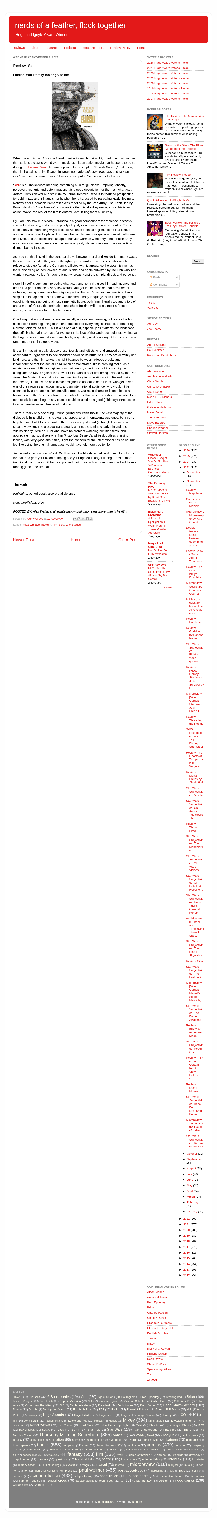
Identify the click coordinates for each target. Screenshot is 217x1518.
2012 (187, 1275)
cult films (132, 1449)
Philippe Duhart (157, 1353)
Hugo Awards (53, 1415)
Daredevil (104, 1405)
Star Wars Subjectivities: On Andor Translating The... (194, 809)
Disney (17, 1409)
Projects (70, 47)
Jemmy (152, 1338)
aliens (17, 1439)
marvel (101, 1465)
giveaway (194, 1454)
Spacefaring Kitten (159, 1369)
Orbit (139, 1425)
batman (172, 1439)
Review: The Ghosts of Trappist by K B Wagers (194, 759)
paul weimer (91, 1470)
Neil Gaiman (65, 1425)
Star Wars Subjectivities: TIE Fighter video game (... (194, 652)
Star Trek (94, 1429)
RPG (201, 1425)
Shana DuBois (156, 1364)
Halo (189, 1409)
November (193, 481)
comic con (133, 1445)
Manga (113, 1420)
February (193, 1202)
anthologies (94, 1439)
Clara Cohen (155, 391)
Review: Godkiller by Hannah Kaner (194, 633)
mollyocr (173, 1465)
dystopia (52, 1454)
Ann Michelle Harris (159, 376)
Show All (168, 588)
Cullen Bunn (159, 1401)
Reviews (19, 47)
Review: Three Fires (191, 827)
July (190, 1174)
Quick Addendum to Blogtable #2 (168, 200)
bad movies (151, 1439)
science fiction (45, 1475)
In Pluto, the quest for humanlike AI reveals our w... (194, 606)
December (193, 472)
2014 (187, 1264)
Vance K (152, 307)
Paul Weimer (155, 350)
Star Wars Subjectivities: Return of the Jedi (194, 1141)
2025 (187, 456)
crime (75, 1449)
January (192, 1211)
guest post (61, 1459)
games (161, 1454)
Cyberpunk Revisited (38, 1405)
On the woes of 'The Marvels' (194, 502)
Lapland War (36, 167)
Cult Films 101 (182, 1401)
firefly (120, 1454)
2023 (187, 467)
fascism (46, 524)
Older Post (128, 539)
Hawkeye (33, 1415)
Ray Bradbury (27, 1429)
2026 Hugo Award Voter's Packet (168, 62)
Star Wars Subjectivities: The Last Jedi (194, 972)
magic (85, 1465)
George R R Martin (167, 1409)
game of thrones (139, 1454)
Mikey (151, 1343)
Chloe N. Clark (156, 1317)
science (18, 1476)
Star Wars (114, 1429)
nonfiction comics (45, 1470)
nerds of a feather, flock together (70, 25)
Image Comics (146, 1415)
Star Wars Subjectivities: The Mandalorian (195, 843)
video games (185, 1480)
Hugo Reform (107, 1415)
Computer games (109, 1401)
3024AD (17, 1397)
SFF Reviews (157, 564)
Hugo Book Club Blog (156, 545)
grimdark (42, 1459)
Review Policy (120, 47)
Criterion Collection (135, 1401)
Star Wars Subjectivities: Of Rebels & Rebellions (194, 882)
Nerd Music (86, 1425)
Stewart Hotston (157, 433)
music (188, 1465)
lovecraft (70, 1465)
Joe (182, 1414)
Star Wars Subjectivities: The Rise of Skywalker (194, 948)
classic (100, 1445)
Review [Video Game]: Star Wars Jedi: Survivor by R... (195, 678)
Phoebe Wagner (157, 427)
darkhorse (194, 1449)
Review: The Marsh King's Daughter (194, 572)
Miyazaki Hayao (181, 1420)
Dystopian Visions (54, 1409)
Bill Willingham (126, 1397)
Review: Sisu (194, 961)
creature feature (58, 1449)
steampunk (197, 1476)
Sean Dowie (155, 1358)
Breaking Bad (174, 1397)
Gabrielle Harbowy (159, 407)
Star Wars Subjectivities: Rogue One (194, 1047)
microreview (142, 1464)
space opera (138, 1476)
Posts (155, 277)
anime (76, 1439)
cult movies (151, 1449)
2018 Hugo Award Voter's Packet (168, 93)
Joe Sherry (154, 328)
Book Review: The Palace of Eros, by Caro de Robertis (183, 224)
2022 (187, 1218)
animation (56, 1439)
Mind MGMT (156, 1420)
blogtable (192, 1439)
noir (26, 1470)
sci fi (195, 1470)
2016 (187, 1252)
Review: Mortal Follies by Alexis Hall (194, 777)
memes (119, 1465)
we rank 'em (20, 1484)
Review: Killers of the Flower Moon (194, 1031)
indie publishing (152, 1459)
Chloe (91, 1401)
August (192, 1168)
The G (151, 302)
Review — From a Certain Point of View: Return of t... (194, 1068)
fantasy (75, 1454)
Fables (115, 1409)
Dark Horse (125, 1405)
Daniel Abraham (80, 1405)
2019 (187, 1235)
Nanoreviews (40, 1425)
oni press (66, 1470)
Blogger (137, 1501)
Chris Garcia (155, 381)
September (194, 1159)
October (192, 1153)
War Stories (73, 524)
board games (21, 1445)
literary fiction (26, 1465)
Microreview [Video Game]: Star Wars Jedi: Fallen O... (194, 702)
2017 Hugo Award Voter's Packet (168, 98)
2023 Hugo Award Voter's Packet (168, 73)
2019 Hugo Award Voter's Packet (168, 88)
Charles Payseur (158, 1312)
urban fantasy (143, 1480)
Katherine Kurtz (54, 1420)
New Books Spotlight (114, 1425)
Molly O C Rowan (158, 1348)
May (190, 1185)
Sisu (17, 185)
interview (175, 1459)
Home (141, 47)
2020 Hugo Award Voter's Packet (168, 83)
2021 (187, 1224)
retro (182, 1470)
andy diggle (37, 1439)
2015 (187, 1258)
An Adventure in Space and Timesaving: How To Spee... (195, 927)
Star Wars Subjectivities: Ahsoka (194, 791)
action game (190, 1435)
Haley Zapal (155, 412)
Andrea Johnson (157, 1297)
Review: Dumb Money (192, 1088)
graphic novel (21, 1459)
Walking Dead (145, 1435)
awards (132, 1439)
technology (106, 1480)
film (55, 524)
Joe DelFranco (156, 417)
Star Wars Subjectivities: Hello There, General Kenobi (194, 904)
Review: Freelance (194, 620)
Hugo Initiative (83, 1415)
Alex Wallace (31, 524)
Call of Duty (46, 1401)
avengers (115, 1439)
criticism (114, 1449)
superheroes (57, 1480)
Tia (149, 1374)
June (190, 1179)
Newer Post (23, 539)
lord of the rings (52, 1465)
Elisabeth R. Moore (159, 1323)
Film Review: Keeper (178, 174)
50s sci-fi (34, 1397)
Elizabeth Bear (82, 1409)
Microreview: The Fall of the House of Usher (194, 1125)
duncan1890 (106, 1501)
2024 (187, 461)
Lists (34, 47)
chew (85, 1445)
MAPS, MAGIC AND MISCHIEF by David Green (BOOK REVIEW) (159, 495)
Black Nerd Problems (156, 513)
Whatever (154, 454)
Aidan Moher (155, 1292)
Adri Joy (152, 323)
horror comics (129, 1459)
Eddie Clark (154, 402)
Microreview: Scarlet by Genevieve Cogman (194, 588)
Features (51, 47)
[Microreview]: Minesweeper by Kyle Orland (195, 517)
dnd (40, 1455)
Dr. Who (33, 1409)
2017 (187, 1247)
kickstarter (198, 1459)
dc (14, 1454)
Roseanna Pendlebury (161, 355)
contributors (34, 1449)
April (190, 1191)
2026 (187, 450)
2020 (187, 1230)
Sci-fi (75, 1429)
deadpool (28, 1454)
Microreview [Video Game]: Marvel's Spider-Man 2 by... (194, 991)
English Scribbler (158, 1333)
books (43, 1444)
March (191, 1196)
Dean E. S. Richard (159, 396)
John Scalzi (31, 1420)
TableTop (170, 1429)
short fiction (109, 1476)
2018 (187, 1241)
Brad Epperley (156, 1302)
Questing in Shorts (179, 1425)
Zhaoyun (153, 1379)
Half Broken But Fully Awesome (158, 552)
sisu (61, 524)
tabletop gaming (84, 1480)
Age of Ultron (105, 1397)
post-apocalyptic (130, 1470)
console (180, 1445)
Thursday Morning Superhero (69, 1434)
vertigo (163, 1480)
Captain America (70, 1401)
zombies (40, 1484)
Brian (150, 1307)
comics (154, 1444)
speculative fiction (170, 1476)
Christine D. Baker (159, 386)
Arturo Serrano (156, 344)
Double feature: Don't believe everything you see (194, 536)
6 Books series (59, 1397)
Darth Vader (148, 1405)
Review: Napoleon (194, 491)
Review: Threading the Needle (194, 720)
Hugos (125, 1415)
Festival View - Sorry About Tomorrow (194, 556)
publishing (157, 1470)
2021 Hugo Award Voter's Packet (168, 78)
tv (122, 1480)
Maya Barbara (156, 422)
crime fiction (94, 1449)
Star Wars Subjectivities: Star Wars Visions (194, 863)
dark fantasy (174, 1449)
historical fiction (85, 1459)
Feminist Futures (137, 1409)
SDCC (46, 1429)
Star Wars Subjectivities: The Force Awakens (194, 1012)
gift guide (178, 1454)
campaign (69, 1445)
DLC (62, 1405)
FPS (101, 1409)
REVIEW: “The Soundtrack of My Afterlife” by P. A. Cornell (159, 574)
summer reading (29, 1480)
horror (106, 1459)
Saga (60, 1429)
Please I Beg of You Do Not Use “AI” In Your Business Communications (158, 465)
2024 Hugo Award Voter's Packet (168, 67)
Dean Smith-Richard (179, 1405)
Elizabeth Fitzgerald (160, 1328)
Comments (158, 284)
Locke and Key (77, 1420)
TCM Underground (145, 1429)
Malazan (99, 1420)
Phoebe (154, 1425)
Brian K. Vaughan (23, 1401)
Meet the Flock (93, 47)
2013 (187, 1269)
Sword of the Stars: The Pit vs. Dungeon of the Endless (184, 147)
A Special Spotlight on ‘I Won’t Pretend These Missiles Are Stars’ (157, 525)
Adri (84, 1397)
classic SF (114, 1445)
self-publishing (83, 1476)
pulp (172, 1470)
